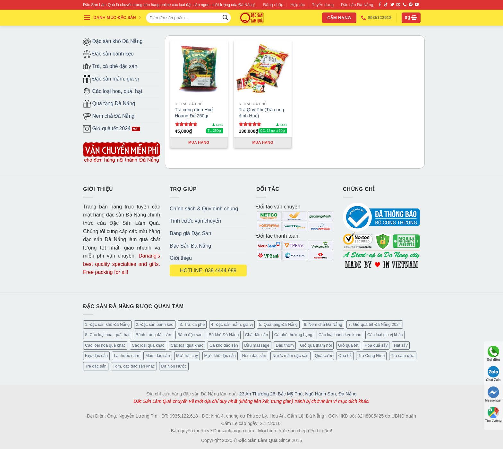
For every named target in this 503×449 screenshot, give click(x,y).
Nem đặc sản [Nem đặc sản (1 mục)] (254, 355)
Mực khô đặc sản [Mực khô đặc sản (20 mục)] (220, 355)
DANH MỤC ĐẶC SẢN (112, 17)
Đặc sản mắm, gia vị (111, 79)
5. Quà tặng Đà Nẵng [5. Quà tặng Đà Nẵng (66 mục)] (278, 324)
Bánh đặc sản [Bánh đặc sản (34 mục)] (189, 334)
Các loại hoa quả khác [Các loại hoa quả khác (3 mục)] (105, 345)
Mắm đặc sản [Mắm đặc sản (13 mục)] (157, 355)
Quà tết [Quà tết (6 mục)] (345, 355)
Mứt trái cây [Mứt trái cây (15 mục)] (187, 355)
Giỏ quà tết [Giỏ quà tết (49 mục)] (348, 345)
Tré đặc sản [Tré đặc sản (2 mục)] (96, 366)
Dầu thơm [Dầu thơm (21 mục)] (285, 345)
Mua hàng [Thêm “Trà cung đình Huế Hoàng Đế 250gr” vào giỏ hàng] (198, 142)
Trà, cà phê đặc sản (110, 67)
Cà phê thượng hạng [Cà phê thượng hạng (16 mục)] (293, 334)
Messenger (493, 394)
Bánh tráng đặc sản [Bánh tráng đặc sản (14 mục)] (153, 334)
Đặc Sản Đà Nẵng (190, 246)
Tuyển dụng (323, 4)
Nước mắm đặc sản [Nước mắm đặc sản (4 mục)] (290, 355)
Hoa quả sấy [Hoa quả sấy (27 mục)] (376, 345)
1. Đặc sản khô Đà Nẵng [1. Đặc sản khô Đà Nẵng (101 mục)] (107, 324)
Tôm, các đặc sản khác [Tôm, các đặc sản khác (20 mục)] (134, 366)
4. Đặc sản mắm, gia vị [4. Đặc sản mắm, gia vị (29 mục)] (232, 324)
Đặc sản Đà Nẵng (357, 4)
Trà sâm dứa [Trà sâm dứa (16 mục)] (402, 355)
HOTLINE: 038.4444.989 (208, 270)
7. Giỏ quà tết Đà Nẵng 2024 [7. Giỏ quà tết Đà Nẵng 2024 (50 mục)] (374, 324)
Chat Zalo (493, 374)
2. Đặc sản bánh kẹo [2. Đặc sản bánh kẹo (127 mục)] (155, 324)
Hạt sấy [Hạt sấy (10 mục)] (401, 345)
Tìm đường (493, 414)
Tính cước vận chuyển (195, 221)
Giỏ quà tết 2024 (107, 129)
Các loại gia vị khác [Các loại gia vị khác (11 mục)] (385, 334)
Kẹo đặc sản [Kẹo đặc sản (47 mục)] (96, 355)
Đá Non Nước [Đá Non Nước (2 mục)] (174, 366)
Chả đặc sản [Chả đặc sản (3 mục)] (256, 334)
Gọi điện (493, 353)
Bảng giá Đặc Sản (190, 233)
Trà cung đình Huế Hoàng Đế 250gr (194, 112)
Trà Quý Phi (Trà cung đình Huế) (261, 112)
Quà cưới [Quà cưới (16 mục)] (323, 355)
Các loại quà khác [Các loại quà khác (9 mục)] (187, 345)
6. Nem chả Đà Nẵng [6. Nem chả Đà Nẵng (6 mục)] (323, 324)
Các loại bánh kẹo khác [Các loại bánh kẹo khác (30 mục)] (340, 334)
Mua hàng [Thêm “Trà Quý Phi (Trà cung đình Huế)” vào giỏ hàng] (262, 142)
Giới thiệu (181, 258)
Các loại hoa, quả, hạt (112, 91)
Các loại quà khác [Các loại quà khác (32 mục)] (148, 345)
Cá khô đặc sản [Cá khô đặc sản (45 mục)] (223, 345)
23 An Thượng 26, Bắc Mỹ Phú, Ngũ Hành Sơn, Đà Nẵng (298, 393)
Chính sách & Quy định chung (204, 208)
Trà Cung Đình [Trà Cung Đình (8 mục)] (371, 355)
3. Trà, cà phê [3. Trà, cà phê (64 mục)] (192, 324)
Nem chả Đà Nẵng (108, 116)
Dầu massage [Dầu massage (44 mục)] (256, 345)
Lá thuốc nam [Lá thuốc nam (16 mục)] (126, 355)
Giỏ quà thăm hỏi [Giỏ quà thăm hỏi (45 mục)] (316, 345)
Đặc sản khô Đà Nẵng (112, 42)
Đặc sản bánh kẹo (108, 54)
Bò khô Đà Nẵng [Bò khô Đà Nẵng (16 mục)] (224, 334)
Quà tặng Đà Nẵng (109, 104)
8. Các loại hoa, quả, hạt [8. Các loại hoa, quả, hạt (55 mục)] (107, 334)
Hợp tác (297, 4)
